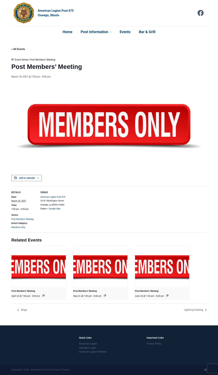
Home (67, 32)
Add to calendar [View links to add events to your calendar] (27, 178)
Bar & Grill (147, 32)
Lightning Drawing (194, 310)
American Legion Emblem (93, 351)
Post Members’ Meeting (22, 219)
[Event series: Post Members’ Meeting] (43, 295)
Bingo (23, 310)
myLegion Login (87, 347)
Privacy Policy (154, 343)
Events (125, 32)
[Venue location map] (85, 207)
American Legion (88, 343)
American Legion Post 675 (52, 197)
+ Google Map (53, 208)
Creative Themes (61, 369)
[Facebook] (201, 13)
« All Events (18, 49)
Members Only (18, 227)
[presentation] (39, 266)
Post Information (97, 32)
